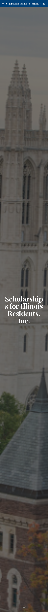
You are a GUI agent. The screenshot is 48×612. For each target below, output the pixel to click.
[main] (24, 309)
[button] (3, 3)
